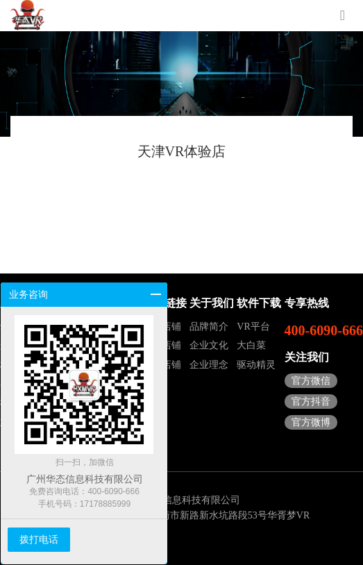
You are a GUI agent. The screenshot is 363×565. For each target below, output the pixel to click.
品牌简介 (208, 326)
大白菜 (251, 345)
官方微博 (311, 422)
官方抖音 (311, 401)
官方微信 (311, 381)
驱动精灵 (256, 365)
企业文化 (208, 345)
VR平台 (253, 326)
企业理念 (208, 365)
